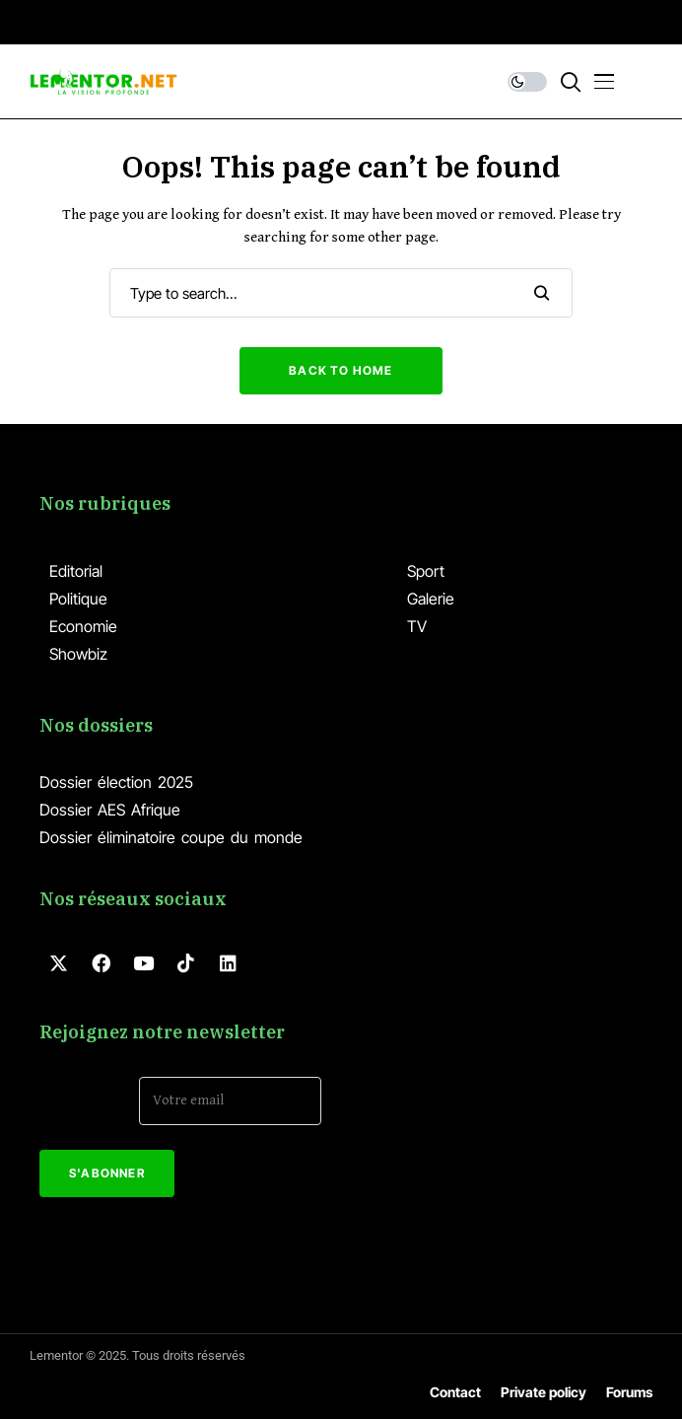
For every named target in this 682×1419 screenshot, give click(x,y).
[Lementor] (103, 81)
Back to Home (340, 370)
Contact (455, 1392)
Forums (629, 1392)
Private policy (543, 1392)
